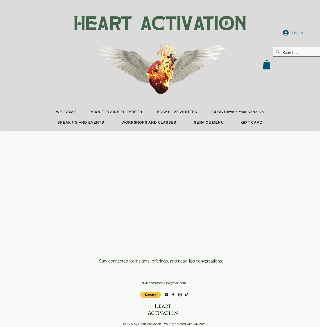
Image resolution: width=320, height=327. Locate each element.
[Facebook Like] (87, 297)
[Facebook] (173, 294)
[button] (266, 64)
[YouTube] (166, 294)
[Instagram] (180, 294)
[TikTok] (186, 294)
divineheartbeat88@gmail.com (164, 282)
